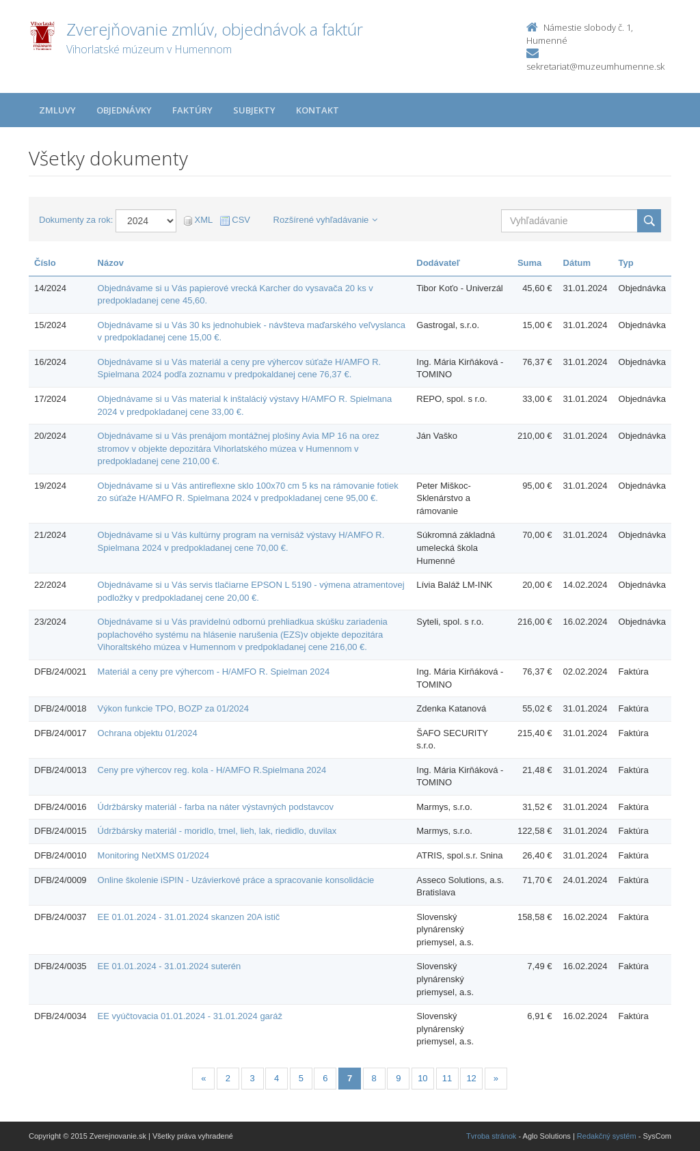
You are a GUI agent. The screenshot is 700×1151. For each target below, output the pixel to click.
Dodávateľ (438, 263)
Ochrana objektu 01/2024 (148, 733)
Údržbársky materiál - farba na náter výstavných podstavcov (216, 807)
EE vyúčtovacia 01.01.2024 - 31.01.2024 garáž (190, 1016)
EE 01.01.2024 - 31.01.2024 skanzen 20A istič (189, 917)
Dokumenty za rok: (76, 220)
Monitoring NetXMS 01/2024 (153, 855)
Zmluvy (57, 110)
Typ (626, 263)
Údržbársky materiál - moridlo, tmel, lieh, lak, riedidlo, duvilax (217, 831)
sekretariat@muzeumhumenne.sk (595, 66)
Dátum (577, 263)
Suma (529, 263)
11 (447, 1078)
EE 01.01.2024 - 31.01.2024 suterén (169, 966)
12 (471, 1078)
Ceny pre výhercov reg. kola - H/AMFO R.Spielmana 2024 (212, 770)
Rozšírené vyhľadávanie (325, 220)
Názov (111, 263)
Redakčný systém (606, 1136)
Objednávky (124, 110)
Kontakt (317, 110)
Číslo (45, 263)
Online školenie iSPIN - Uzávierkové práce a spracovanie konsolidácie (236, 880)
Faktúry (192, 110)
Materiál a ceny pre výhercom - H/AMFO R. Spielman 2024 (214, 671)
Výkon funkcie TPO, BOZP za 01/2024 (173, 708)
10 (422, 1078)
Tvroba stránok (491, 1136)
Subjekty (254, 110)
